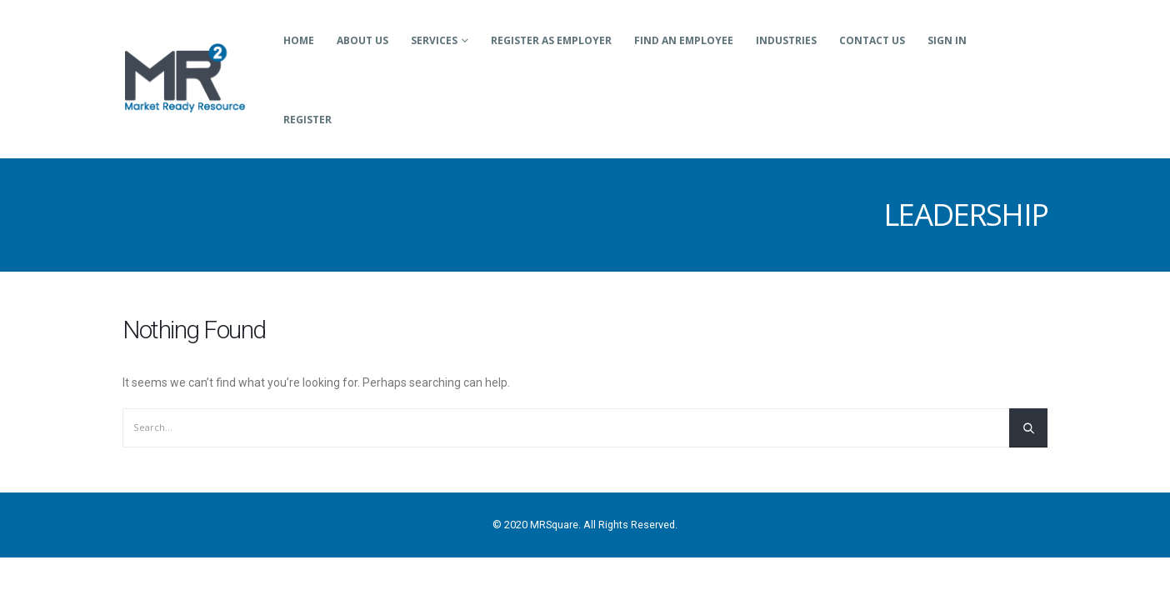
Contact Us (872, 40)
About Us (362, 40)
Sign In (947, 40)
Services (434, 40)
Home (298, 40)
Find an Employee (683, 40)
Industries (786, 40)
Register (307, 119)
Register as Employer (551, 40)
